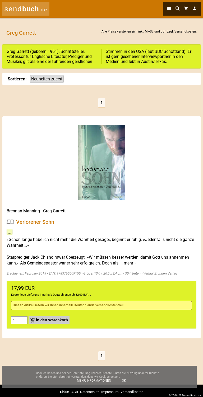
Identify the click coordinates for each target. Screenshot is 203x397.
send (25, 8)
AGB (74, 392)
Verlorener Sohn (35, 221)
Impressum (109, 392)
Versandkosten (185, 31)
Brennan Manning (23, 210)
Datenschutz (89, 392)
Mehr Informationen (94, 383)
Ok (124, 383)
